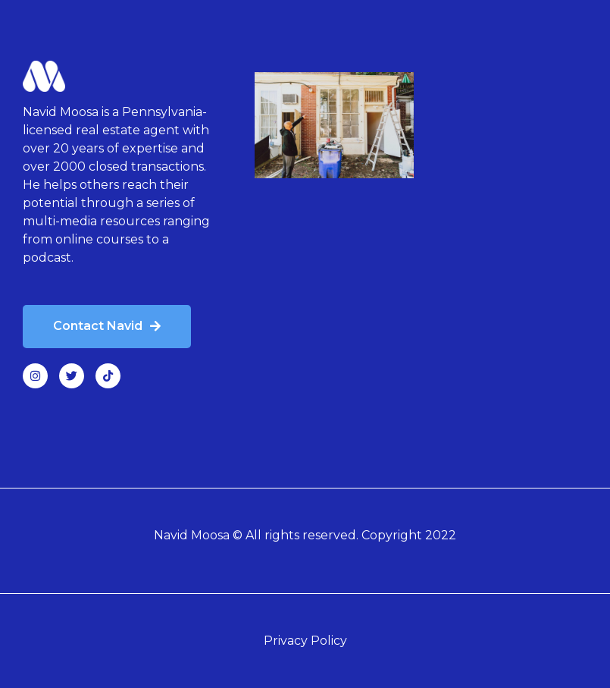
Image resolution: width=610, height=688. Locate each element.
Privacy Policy (305, 640)
